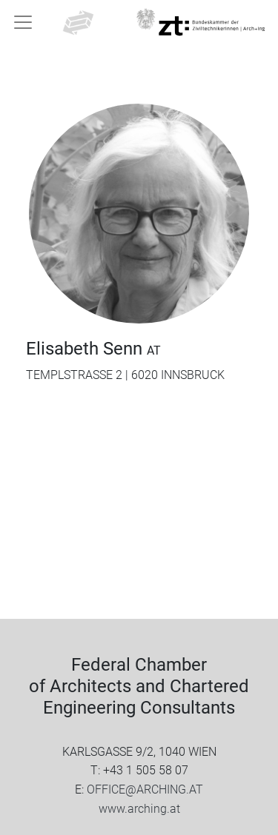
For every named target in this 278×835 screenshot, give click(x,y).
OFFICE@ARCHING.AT (145, 789)
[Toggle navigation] (23, 22)
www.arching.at (139, 809)
